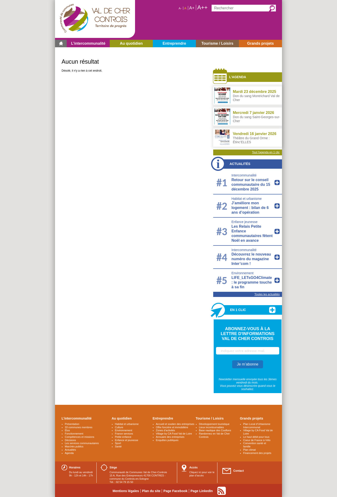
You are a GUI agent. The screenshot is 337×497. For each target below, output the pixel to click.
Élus (67, 430)
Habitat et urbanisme (246, 199)
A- (180, 8)
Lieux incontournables (211, 427)
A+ (191, 8)
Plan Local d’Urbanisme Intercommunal (256, 426)
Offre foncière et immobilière (172, 427)
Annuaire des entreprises (170, 436)
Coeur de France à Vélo (257, 440)
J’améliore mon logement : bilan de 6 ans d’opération (250, 207)
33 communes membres (78, 427)
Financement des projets (257, 453)
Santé (118, 446)
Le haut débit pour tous (256, 436)
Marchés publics (74, 446)
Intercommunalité (243, 175)
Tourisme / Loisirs (210, 418)
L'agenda (237, 77)
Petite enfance (123, 436)
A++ (202, 7)
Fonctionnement (74, 433)
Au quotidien (122, 418)
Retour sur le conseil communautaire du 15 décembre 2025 (250, 184)
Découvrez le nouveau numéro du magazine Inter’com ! (251, 259)
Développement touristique (214, 424)
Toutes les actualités (267, 294)
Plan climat (249, 449)
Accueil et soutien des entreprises (175, 424)
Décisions (70, 440)
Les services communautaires (82, 443)
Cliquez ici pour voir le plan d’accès (202, 474)
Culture (119, 427)
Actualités (240, 164)
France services (124, 433)
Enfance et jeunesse (126, 440)
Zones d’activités (165, 430)
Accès (193, 467)
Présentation (72, 424)
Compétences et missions (79, 436)
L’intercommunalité (77, 418)
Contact (238, 470)
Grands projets (251, 418)
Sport (118, 443)
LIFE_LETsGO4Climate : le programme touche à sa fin (251, 282)
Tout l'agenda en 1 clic (266, 152)
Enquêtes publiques (167, 440)
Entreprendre (163, 418)
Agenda (69, 453)
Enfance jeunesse (244, 222)
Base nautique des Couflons (215, 430)
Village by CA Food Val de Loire (174, 433)
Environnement (242, 273)
